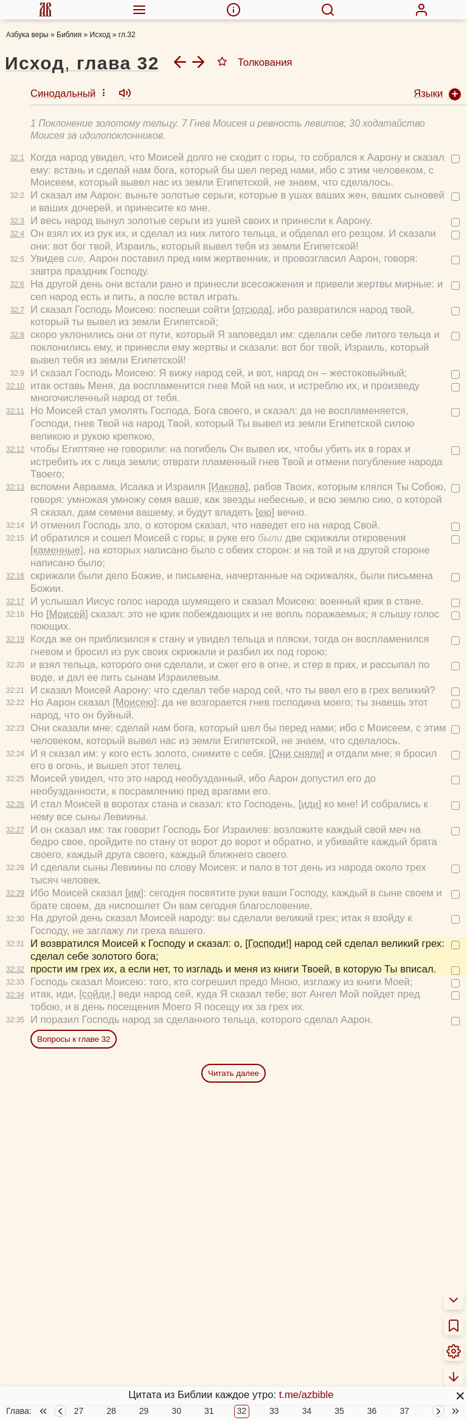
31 (209, 1411)
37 (404, 1411)
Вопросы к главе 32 (73, 1011)
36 (372, 1411)
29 (144, 1411)
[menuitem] (45, 9)
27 (79, 1411)
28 (111, 1411)
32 (242, 1411)
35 (339, 1411)
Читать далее (233, 1045)
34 (307, 1411)
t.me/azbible (306, 1395)
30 (176, 1411)
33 (274, 1411)
